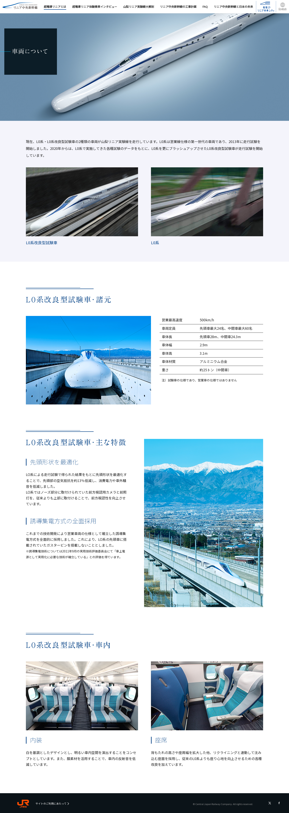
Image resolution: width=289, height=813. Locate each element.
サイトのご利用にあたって (51, 803)
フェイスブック (279, 803)
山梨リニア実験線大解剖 (138, 7)
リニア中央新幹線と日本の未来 (233, 7)
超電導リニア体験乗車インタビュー (94, 7)
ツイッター (269, 803)
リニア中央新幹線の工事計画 (178, 7)
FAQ (205, 7)
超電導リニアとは (55, 7)
